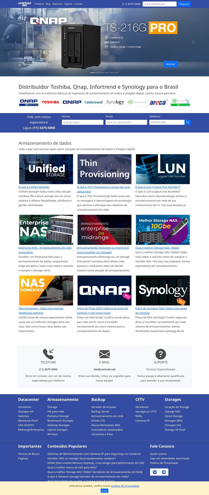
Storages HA (25, 411)
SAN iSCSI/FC (26, 425)
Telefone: (155, 116)
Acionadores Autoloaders (107, 429)
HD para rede (55, 411)
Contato (78, 3)
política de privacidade (125, 486)
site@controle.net (104, 369)
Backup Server (100, 411)
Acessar (170, 64)
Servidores (24, 407)
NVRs (138, 416)
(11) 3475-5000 (131, 4)
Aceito (104, 490)
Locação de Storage (177, 407)
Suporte (68, 3)
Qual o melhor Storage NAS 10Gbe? (157, 248)
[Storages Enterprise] (116, 72)
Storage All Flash (175, 429)
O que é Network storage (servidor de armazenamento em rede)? (88, 476)
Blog (48, 3)
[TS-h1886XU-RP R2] (97, 72)
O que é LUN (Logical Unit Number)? (157, 187)
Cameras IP (142, 420)
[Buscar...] (160, 4)
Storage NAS (172, 411)
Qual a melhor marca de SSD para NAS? (72, 467)
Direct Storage (174, 416)
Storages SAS (173, 425)
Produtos (39, 3)
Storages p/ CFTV (146, 411)
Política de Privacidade (164, 463)
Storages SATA (173, 420)
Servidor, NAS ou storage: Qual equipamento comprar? (81, 458)
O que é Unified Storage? (34, 187)
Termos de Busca (28, 454)
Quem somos (158, 454)
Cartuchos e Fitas (102, 434)
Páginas (23, 458)
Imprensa (57, 3)
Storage (52, 407)
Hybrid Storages (57, 429)
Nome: (66, 116)
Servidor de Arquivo (103, 407)
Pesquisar (184, 4)
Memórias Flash (28, 420)
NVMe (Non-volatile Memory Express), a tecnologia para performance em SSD (95, 463)
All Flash (52, 434)
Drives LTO (98, 420)
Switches (23, 416)
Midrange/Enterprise (31, 429)
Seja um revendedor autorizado (169, 458)
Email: (109, 116)
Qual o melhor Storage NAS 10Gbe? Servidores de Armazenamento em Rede (95, 472)
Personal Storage (58, 416)
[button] (187, 102)
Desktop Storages (58, 425)
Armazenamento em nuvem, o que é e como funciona (81, 481)
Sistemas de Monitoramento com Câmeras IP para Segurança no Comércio (94, 454)
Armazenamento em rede (107, 416)
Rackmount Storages (60, 420)
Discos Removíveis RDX (105, 425)
